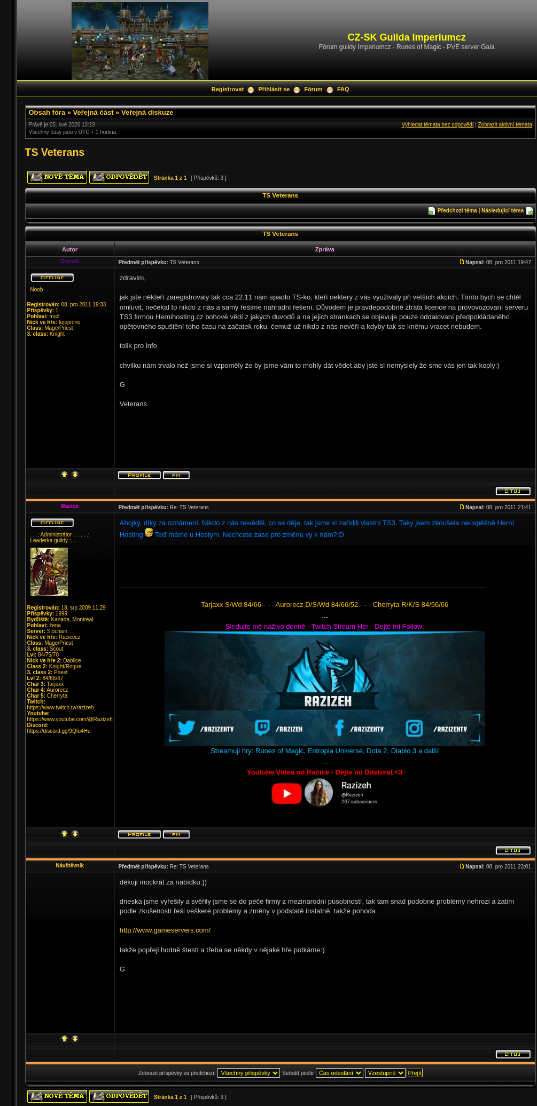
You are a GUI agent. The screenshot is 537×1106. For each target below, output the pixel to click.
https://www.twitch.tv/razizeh (60, 707)
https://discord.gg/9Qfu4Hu (59, 731)
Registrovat (228, 89)
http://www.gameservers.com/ (165, 930)
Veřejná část (93, 112)
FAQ (343, 89)
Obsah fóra (47, 112)
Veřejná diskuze (147, 112)
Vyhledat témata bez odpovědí (438, 125)
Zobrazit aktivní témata (505, 125)
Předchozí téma (457, 211)
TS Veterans (55, 152)
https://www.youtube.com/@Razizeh (70, 719)
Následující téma (502, 211)
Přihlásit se (274, 89)
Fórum (313, 89)
